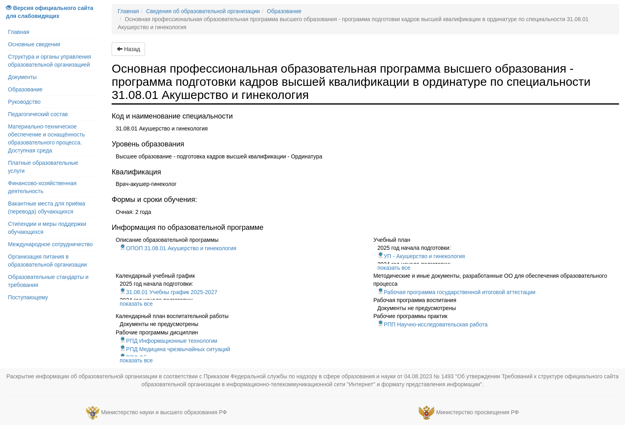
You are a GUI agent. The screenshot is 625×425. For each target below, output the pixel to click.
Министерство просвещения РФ (477, 412)
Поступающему (28, 297)
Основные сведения (34, 44)
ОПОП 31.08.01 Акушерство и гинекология (178, 248)
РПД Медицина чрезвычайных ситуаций (175, 349)
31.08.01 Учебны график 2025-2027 (168, 292)
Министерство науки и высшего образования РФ (164, 412)
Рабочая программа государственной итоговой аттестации (456, 292)
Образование (25, 89)
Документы (22, 77)
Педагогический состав (38, 114)
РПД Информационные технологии (168, 341)
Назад (128, 49)
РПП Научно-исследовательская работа (432, 324)
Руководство (24, 102)
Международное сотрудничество (50, 244)
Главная (18, 32)
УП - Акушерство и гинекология (421, 256)
